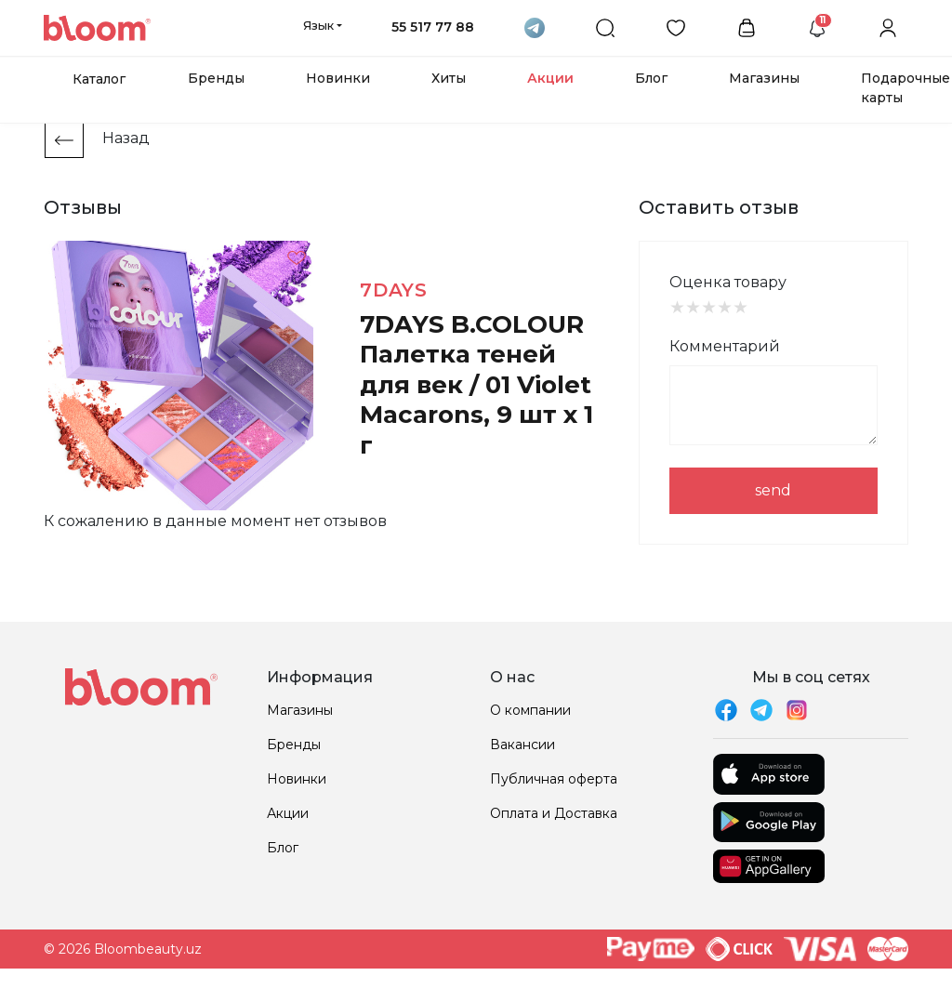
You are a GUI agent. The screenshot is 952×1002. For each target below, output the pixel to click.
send (773, 490)
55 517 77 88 (432, 27)
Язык (318, 25)
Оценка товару (728, 282)
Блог (651, 78)
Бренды (216, 78)
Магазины (764, 78)
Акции (550, 78)
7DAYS (394, 290)
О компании (530, 710)
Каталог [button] (99, 79)
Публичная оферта (553, 779)
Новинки (338, 78)
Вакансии (522, 744)
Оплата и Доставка (553, 813)
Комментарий (724, 346)
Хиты (448, 78)
